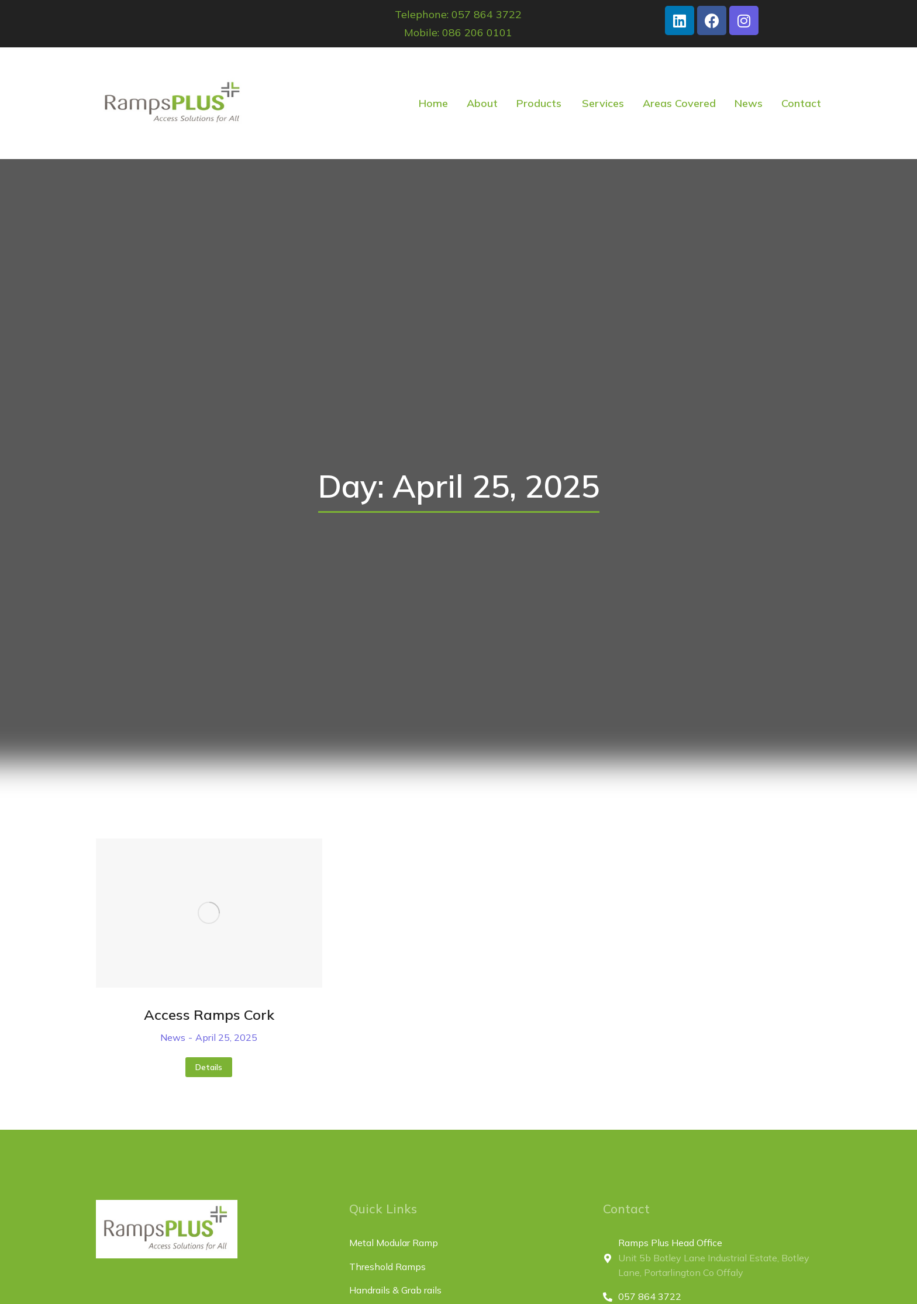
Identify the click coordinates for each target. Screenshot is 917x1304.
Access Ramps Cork (209, 1014)
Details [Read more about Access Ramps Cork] (208, 1067)
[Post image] (209, 913)
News (172, 1037)
